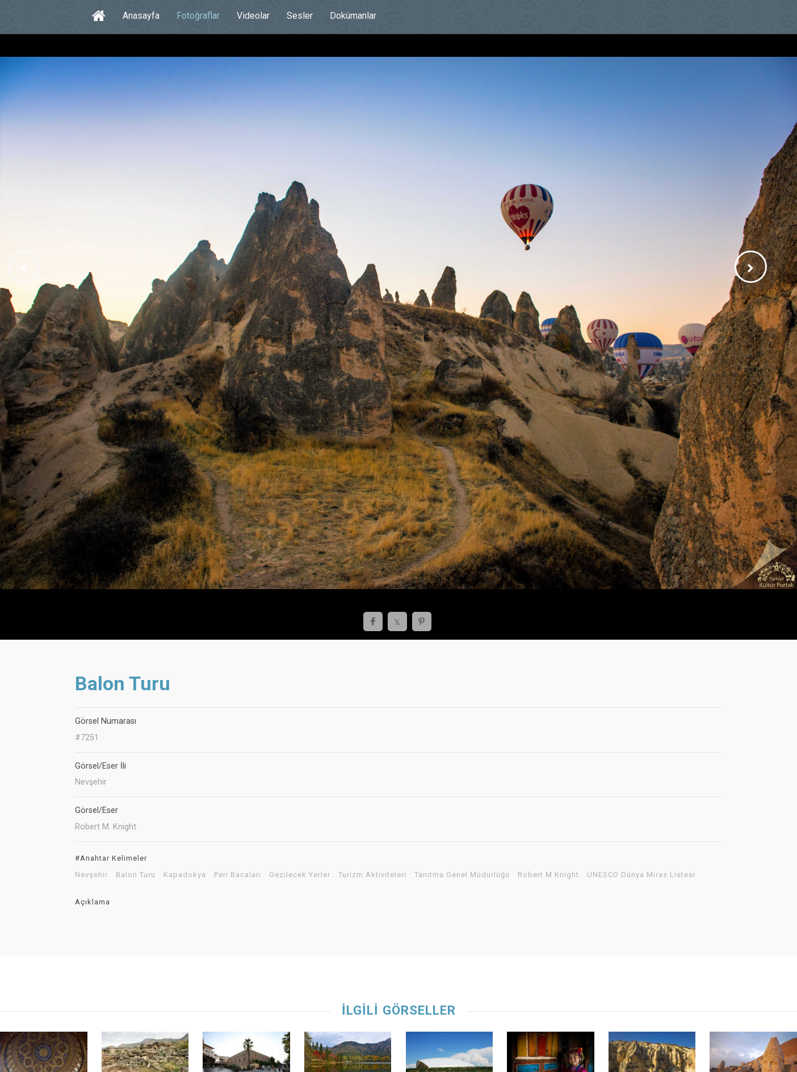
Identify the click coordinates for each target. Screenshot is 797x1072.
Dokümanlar (353, 15)
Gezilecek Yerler (299, 875)
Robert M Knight (548, 875)
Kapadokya (184, 875)
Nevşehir (91, 875)
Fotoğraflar (198, 15)
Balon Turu (136, 875)
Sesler (300, 15)
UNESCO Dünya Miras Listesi (641, 875)
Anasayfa (141, 15)
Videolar (253, 15)
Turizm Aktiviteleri (372, 875)
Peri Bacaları (237, 875)
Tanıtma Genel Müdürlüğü (462, 875)
